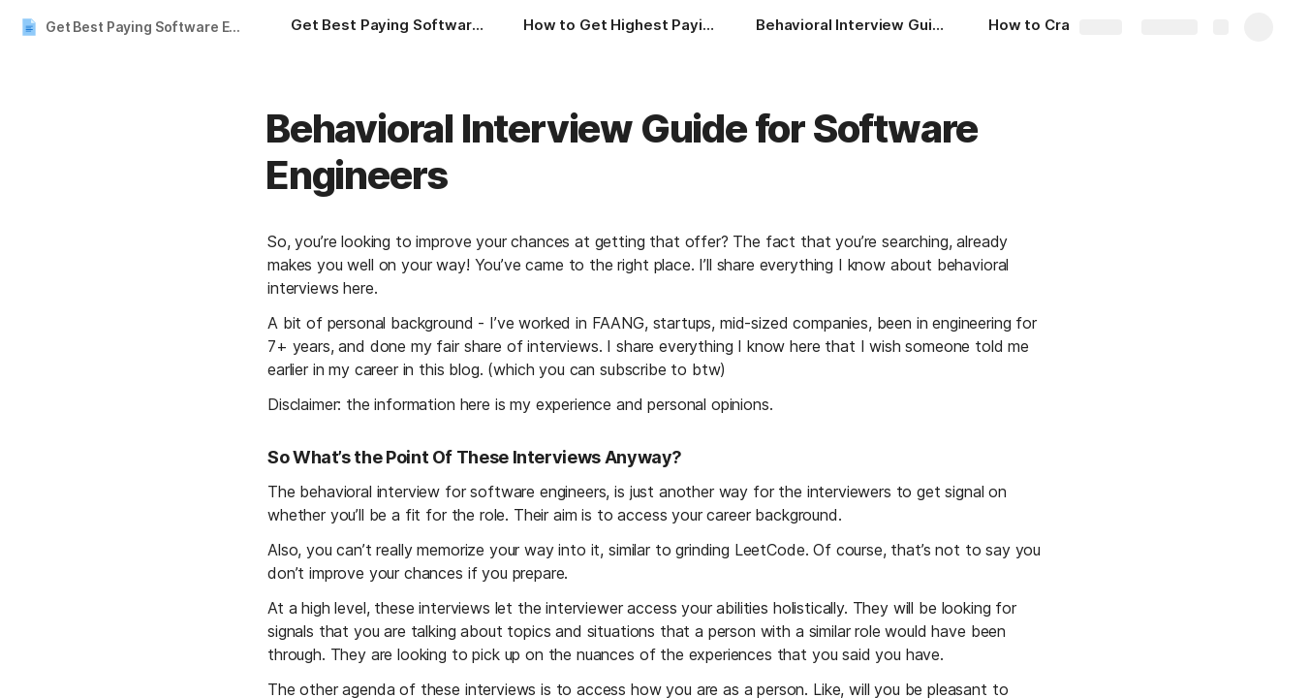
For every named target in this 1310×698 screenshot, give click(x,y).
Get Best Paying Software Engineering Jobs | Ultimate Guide (149, 26)
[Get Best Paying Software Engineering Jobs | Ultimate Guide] (387, 27)
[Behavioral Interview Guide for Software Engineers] (852, 27)
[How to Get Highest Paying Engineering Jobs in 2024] (620, 27)
